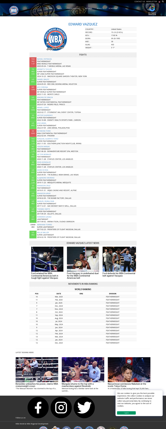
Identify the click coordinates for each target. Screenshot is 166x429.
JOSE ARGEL (41, 123)
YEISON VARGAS (43, 146)
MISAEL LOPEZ (43, 107)
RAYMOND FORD (44, 131)
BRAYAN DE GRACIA (45, 97)
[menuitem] (159, 1)
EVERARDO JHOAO (44, 217)
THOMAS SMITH (43, 209)
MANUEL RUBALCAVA (45, 201)
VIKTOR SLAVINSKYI (45, 115)
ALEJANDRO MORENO (45, 178)
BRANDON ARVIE (44, 193)
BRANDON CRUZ (43, 185)
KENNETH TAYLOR (44, 69)
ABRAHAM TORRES (44, 224)
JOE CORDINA (42, 87)
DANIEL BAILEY (43, 79)
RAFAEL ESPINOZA (44, 59)
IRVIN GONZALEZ (44, 162)
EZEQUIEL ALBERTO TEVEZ (47, 139)
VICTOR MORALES (44, 154)
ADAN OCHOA (42, 170)
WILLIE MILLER (43, 232)
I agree (126, 413)
